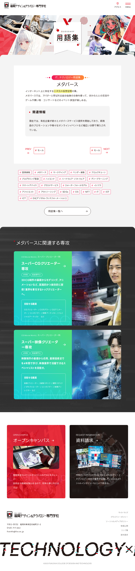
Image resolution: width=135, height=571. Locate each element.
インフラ (96, 185)
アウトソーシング (47, 191)
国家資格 (25, 172)
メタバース (40, 172)
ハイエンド (49, 178)
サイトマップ (123, 512)
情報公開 (124, 525)
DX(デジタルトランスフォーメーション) (48, 198)
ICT (23, 198)
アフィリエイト (27, 191)
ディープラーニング (98, 178)
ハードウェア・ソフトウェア (71, 178)
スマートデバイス (28, 185)
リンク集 (124, 530)
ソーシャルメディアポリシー (117, 521)
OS (75, 191)
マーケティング (58, 172)
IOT (106, 191)
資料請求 (124, 534)
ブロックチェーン (97, 172)
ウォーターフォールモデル (75, 185)
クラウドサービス (49, 185)
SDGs (64, 191)
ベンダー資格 (77, 172)
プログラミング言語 (29, 178)
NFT (86, 191)
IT (96, 191)
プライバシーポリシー (119, 516)
